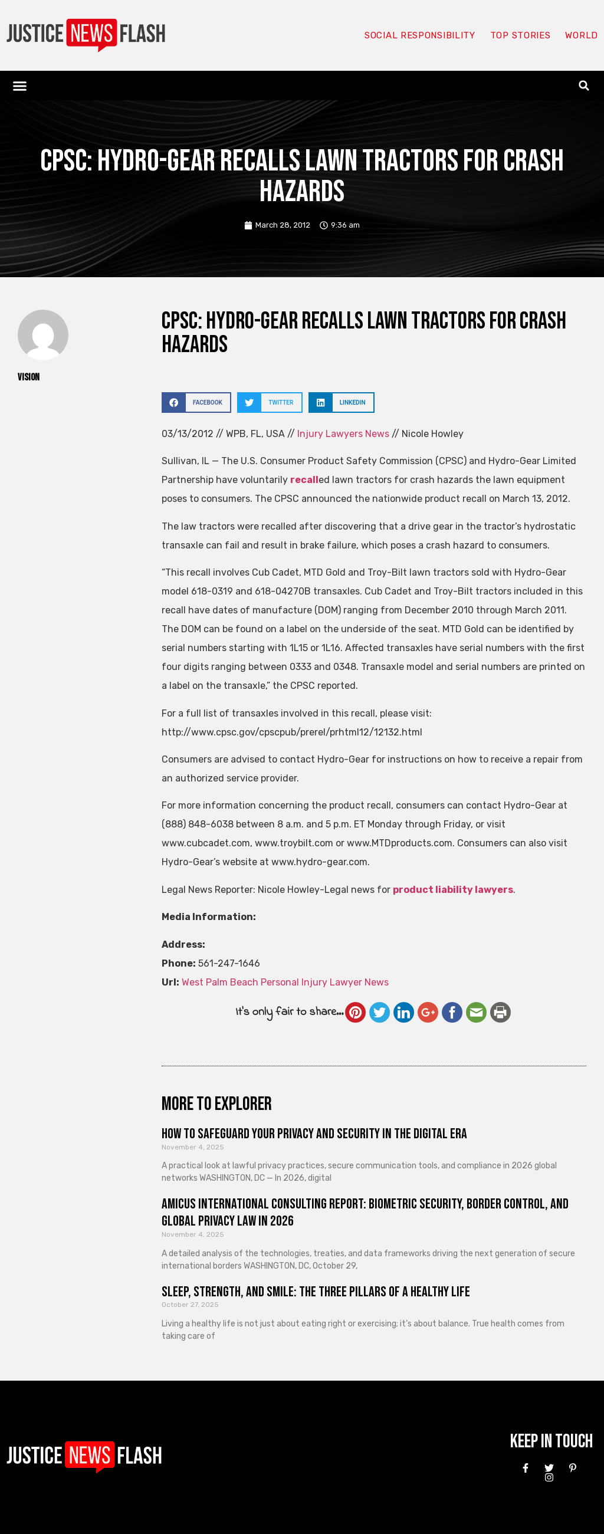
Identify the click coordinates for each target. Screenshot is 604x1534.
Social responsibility (420, 35)
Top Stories (520, 35)
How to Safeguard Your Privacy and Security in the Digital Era (314, 1133)
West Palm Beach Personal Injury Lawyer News (285, 982)
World (581, 35)
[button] (20, 85)
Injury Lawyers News (343, 433)
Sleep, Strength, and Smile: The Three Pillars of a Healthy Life (316, 1291)
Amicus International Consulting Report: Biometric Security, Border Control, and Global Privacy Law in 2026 (365, 1212)
